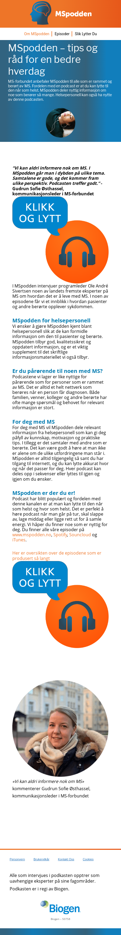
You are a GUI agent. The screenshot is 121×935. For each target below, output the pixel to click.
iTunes (18, 540)
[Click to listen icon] (60, 239)
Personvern (17, 859)
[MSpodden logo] (60, 13)
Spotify (60, 535)
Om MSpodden (36, 34)
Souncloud (80, 535)
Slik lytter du (86, 34)
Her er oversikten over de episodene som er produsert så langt (56, 555)
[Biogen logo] (61, 907)
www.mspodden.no (31, 535)
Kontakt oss (66, 859)
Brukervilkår (41, 859)
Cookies (88, 859)
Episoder (62, 34)
